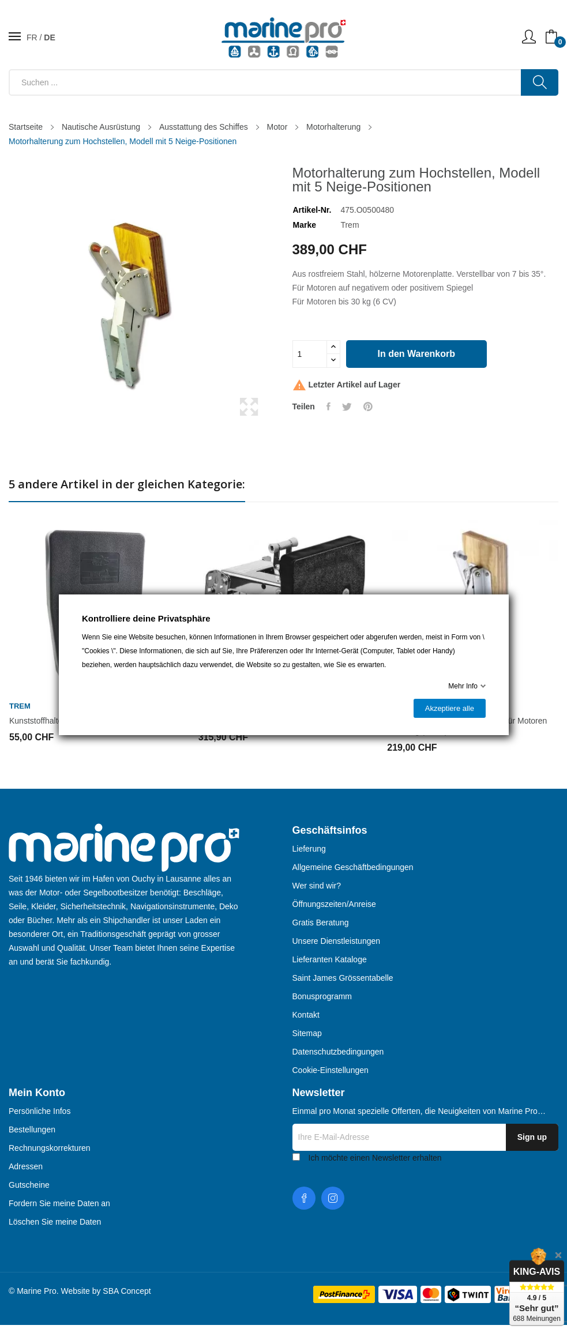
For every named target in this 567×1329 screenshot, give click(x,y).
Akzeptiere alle (449, 708)
